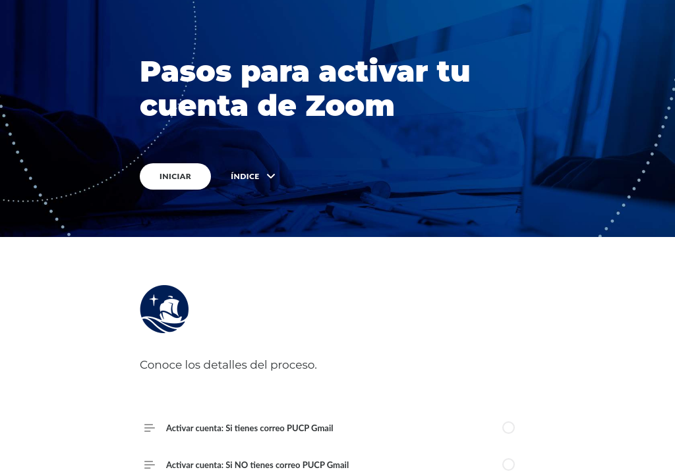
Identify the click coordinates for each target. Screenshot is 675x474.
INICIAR (175, 176)
